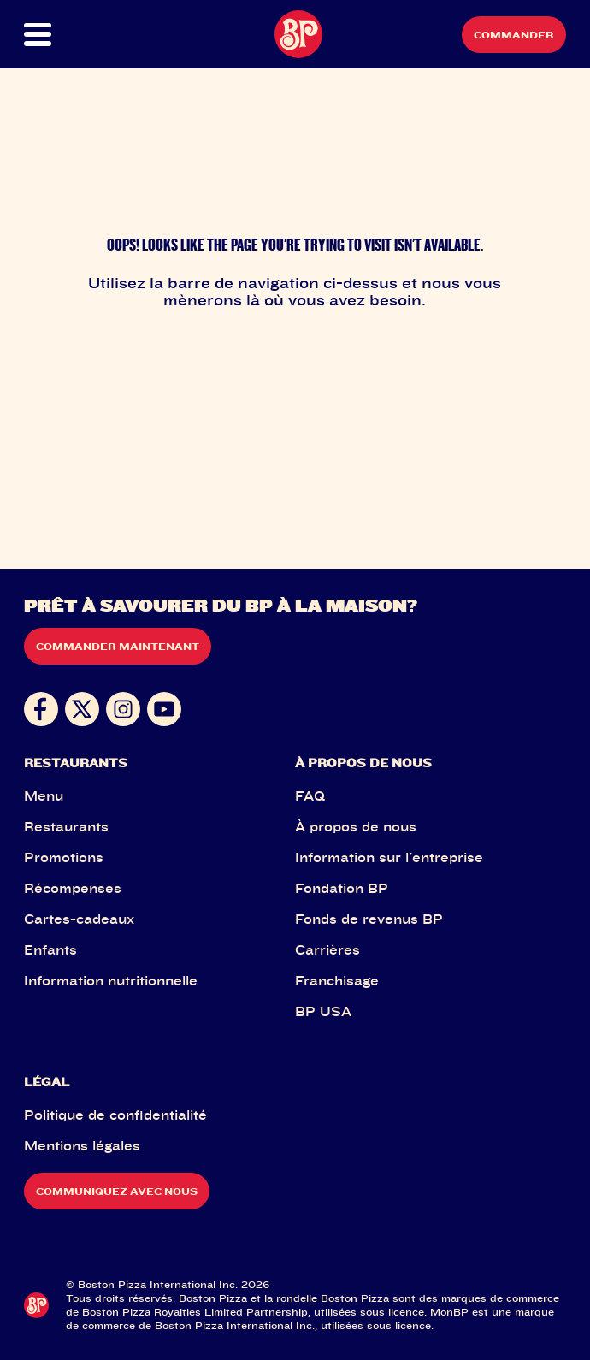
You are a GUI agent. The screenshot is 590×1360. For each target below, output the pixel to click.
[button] (51, 34)
